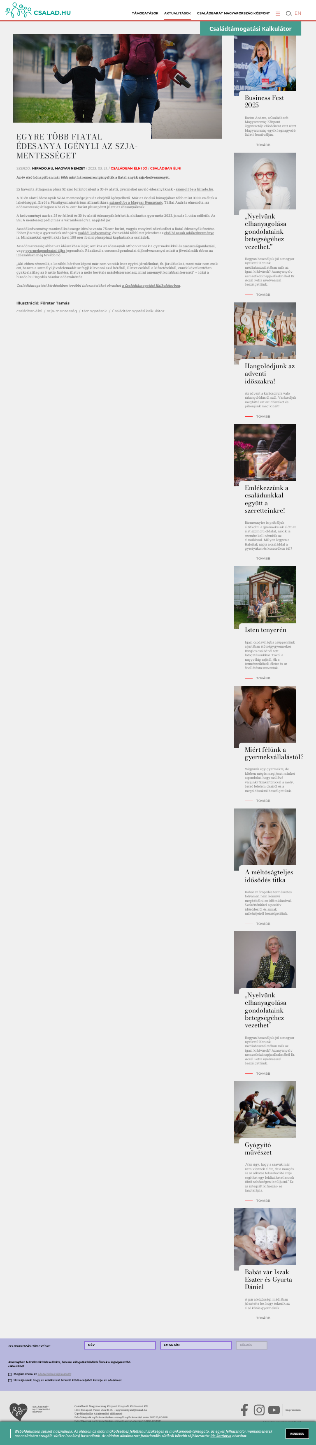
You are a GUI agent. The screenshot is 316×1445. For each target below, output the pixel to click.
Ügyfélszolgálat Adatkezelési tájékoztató (98, 1413)
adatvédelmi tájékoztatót (54, 1374)
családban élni (29, 311)
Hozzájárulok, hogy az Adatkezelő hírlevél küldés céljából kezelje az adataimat (67, 1380)
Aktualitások (177, 13)
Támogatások (145, 13)
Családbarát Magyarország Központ (233, 13)
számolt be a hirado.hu (194, 189)
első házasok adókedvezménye (189, 232)
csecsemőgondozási (199, 246)
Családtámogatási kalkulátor (138, 311)
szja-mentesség (62, 311)
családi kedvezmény (94, 232)
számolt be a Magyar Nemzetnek (136, 202)
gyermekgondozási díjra (45, 250)
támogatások (94, 311)
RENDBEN (297, 1433)
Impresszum (293, 1410)
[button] (278, 13)
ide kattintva (221, 1435)
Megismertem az (42, 1374)
